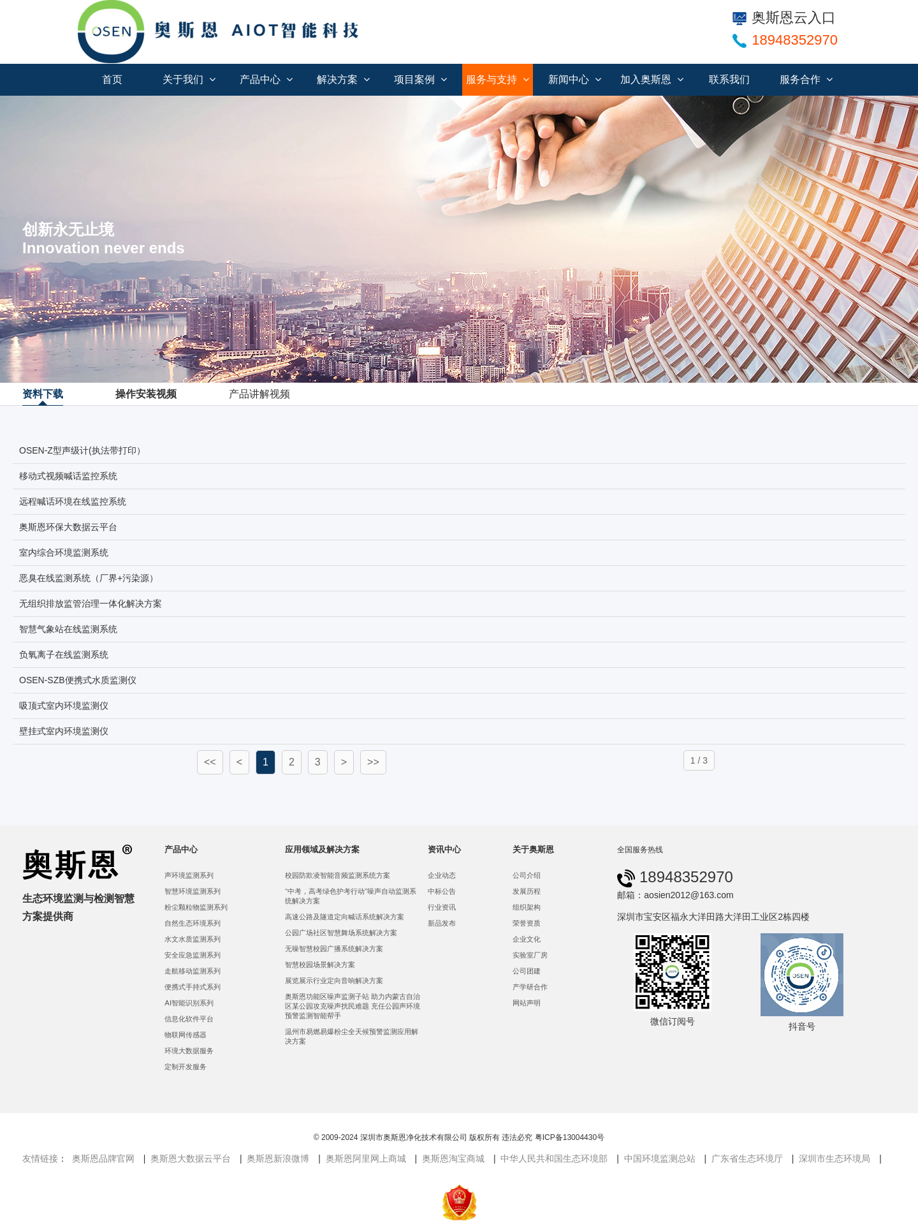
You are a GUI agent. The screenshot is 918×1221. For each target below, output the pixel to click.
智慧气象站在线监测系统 (68, 629)
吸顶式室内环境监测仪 (63, 705)
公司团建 (527, 971)
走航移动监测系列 (192, 971)
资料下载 (42, 394)
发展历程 (527, 891)
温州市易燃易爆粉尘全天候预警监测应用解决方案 (351, 1036)
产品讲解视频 (259, 394)
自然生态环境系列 (192, 923)
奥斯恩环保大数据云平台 (68, 527)
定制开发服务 (185, 1066)
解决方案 (343, 79)
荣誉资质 (527, 923)
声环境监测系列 (189, 875)
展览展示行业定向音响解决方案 (334, 980)
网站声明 (527, 1003)
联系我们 (729, 79)
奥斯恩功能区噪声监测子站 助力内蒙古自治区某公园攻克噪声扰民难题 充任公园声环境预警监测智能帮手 (352, 1006)
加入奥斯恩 (651, 79)
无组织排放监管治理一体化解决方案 (90, 603)
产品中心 (266, 79)
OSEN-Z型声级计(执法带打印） (82, 450)
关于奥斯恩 (533, 849)
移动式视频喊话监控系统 (68, 476)
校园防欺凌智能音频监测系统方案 (337, 875)
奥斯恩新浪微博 (278, 1158)
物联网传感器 (185, 1035)
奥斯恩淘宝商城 (453, 1158)
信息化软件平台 (189, 1019)
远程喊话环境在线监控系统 (72, 501)
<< (210, 762)
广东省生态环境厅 (747, 1158)
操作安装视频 (146, 394)
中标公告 (442, 891)
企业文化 (527, 939)
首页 (112, 79)
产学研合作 (530, 987)
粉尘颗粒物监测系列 (196, 907)
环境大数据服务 (189, 1050)
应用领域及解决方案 (322, 849)
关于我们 (189, 79)
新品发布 (442, 923)
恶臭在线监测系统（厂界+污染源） (88, 578)
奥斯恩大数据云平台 (190, 1158)
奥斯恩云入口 (784, 18)
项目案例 (420, 79)
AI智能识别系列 (189, 1003)
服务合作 (806, 79)
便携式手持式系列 (192, 987)
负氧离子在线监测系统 (63, 654)
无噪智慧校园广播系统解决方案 (334, 948)
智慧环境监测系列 (192, 891)
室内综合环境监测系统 (63, 552)
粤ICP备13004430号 (569, 1137)
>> (373, 762)
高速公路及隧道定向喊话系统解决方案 (344, 917)
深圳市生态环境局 (834, 1158)
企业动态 (442, 875)
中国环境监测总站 (660, 1158)
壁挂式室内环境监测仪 (63, 731)
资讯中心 (444, 849)
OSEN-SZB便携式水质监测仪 (77, 680)
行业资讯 (442, 907)
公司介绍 (527, 875)
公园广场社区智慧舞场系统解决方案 (341, 932)
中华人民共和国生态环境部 (554, 1158)
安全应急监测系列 (192, 955)
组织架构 (527, 907)
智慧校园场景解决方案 (320, 964)
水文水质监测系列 (192, 939)
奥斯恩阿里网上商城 (366, 1158)
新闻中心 (574, 79)
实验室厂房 (530, 955)
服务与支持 (497, 79)
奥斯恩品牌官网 (103, 1158)
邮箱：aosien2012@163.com (675, 895)
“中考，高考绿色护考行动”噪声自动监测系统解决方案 (350, 896)
